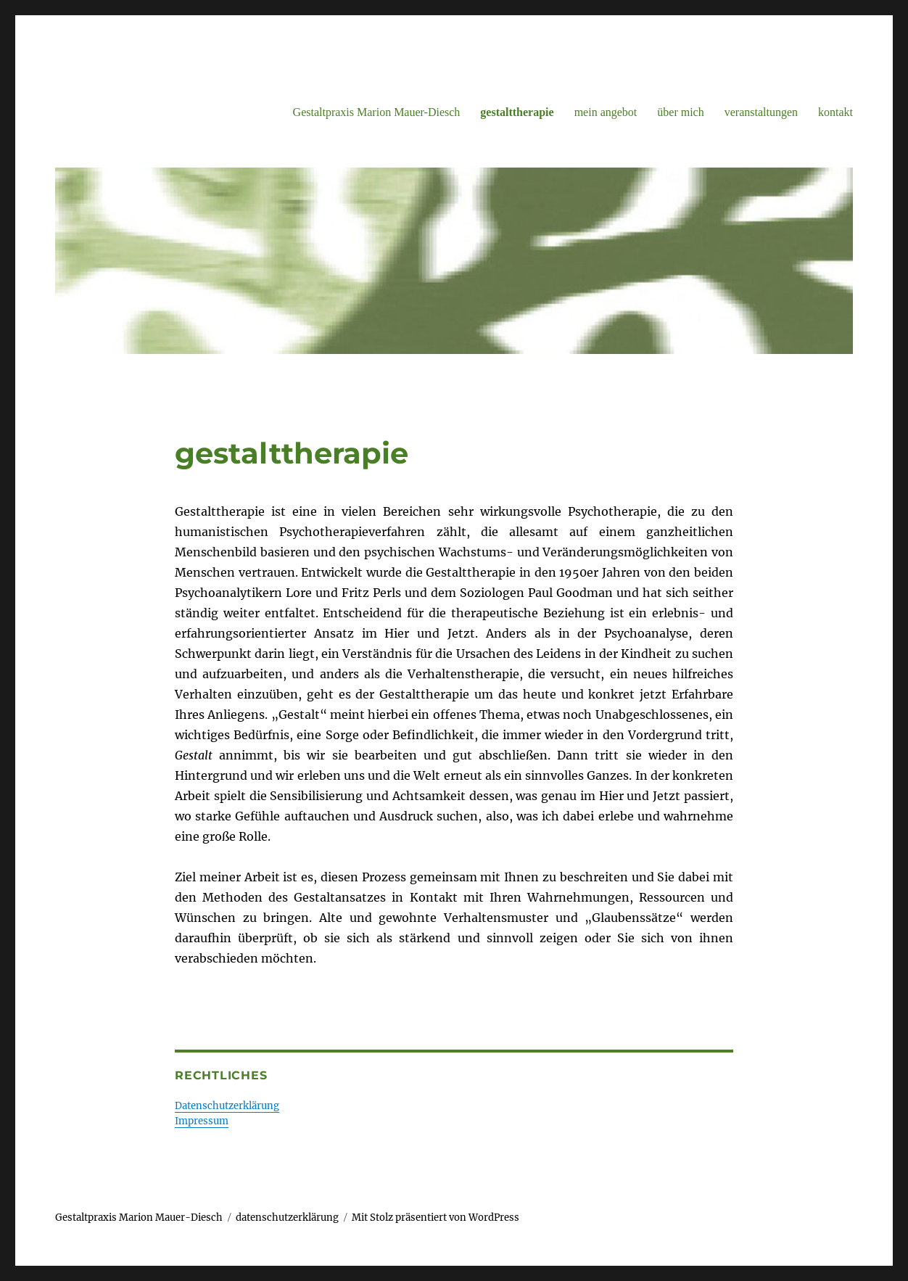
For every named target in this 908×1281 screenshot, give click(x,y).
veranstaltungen (761, 112)
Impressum (201, 1121)
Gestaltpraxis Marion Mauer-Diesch (377, 112)
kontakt (835, 112)
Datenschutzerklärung (227, 1106)
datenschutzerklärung (287, 1217)
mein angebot (605, 112)
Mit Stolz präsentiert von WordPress (435, 1217)
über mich (680, 112)
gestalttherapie (516, 112)
